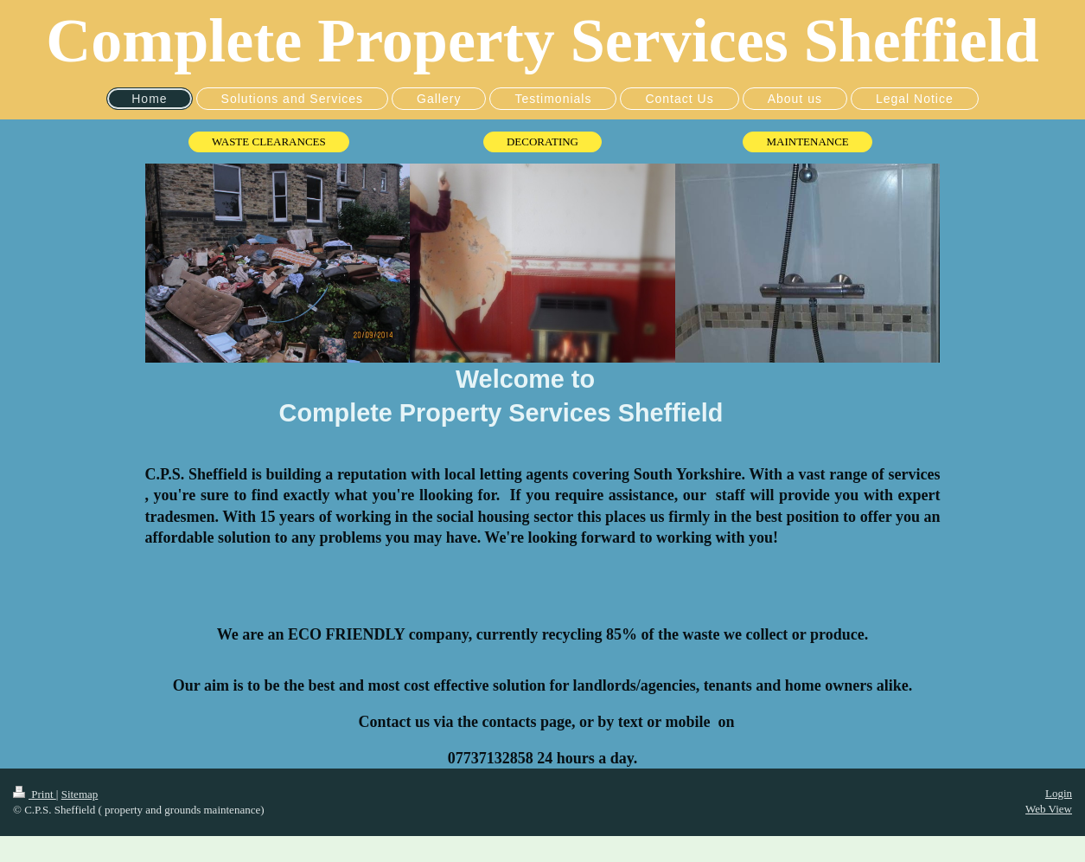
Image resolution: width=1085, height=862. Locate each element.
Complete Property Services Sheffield (542, 40)
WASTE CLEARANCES (269, 141)
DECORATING (542, 141)
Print (34, 794)
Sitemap (80, 794)
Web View (1048, 808)
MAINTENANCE (807, 141)
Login (1058, 793)
